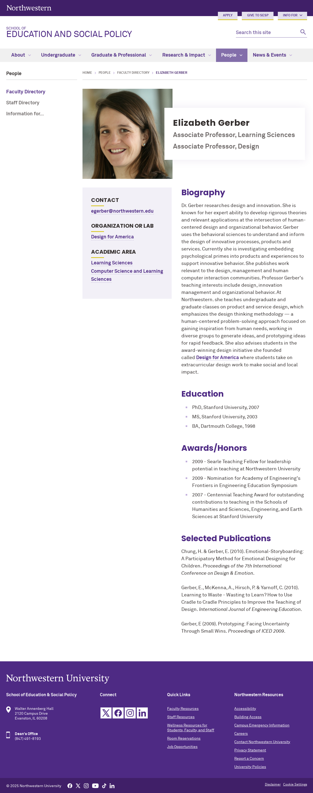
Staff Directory (22, 103)
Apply (227, 15)
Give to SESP (257, 15)
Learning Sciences (111, 263)
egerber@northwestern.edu (122, 211)
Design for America (112, 237)
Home (87, 73)
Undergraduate (61, 55)
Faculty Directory (25, 92)
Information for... (25, 114)
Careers (241, 734)
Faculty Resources (183, 709)
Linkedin (142, 712)
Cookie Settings (295, 784)
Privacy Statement (250, 750)
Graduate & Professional (121, 55)
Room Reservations (183, 738)
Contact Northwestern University (262, 742)
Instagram (130, 712)
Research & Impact (186, 55)
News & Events (272, 55)
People (231, 55)
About (21, 55)
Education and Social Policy (116, 33)
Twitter (105, 712)
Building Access (247, 717)
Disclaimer (273, 784)
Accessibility (245, 709)
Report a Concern (249, 759)
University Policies (250, 767)
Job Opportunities (182, 747)
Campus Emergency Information (261, 725)
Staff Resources (181, 717)
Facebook (118, 712)
